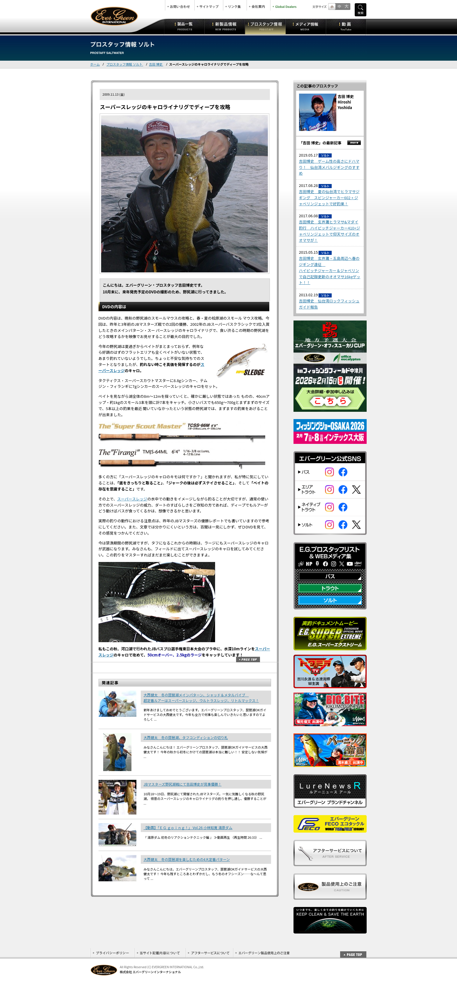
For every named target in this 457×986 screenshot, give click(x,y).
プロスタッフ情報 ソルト (124, 64)
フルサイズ (346, 6)
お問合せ (179, 5)
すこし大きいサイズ (339, 6)
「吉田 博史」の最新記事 (320, 143)
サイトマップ (209, 5)
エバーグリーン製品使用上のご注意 (262, 953)
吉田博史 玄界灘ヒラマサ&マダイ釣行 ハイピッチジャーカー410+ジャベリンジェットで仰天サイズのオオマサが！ (329, 231)
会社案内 (258, 5)
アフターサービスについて (209, 953)
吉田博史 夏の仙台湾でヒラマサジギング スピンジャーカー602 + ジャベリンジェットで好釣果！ (329, 197)
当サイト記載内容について (160, 953)
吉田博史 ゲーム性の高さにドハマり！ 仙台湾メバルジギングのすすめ (329, 167)
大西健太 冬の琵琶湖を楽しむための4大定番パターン (187, 859)
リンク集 (235, 5)
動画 (346, 26)
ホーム (95, 64)
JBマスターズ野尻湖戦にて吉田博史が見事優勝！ (183, 784)
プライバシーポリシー (113, 953)
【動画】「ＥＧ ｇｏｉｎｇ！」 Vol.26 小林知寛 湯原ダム (188, 827)
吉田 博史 (156, 64)
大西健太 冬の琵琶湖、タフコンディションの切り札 (186, 737)
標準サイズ (331, 6)
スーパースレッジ (132, 499)
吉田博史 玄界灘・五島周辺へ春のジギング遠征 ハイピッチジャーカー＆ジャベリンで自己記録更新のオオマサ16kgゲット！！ (330, 270)
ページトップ (248, 659)
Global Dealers (285, 5)
